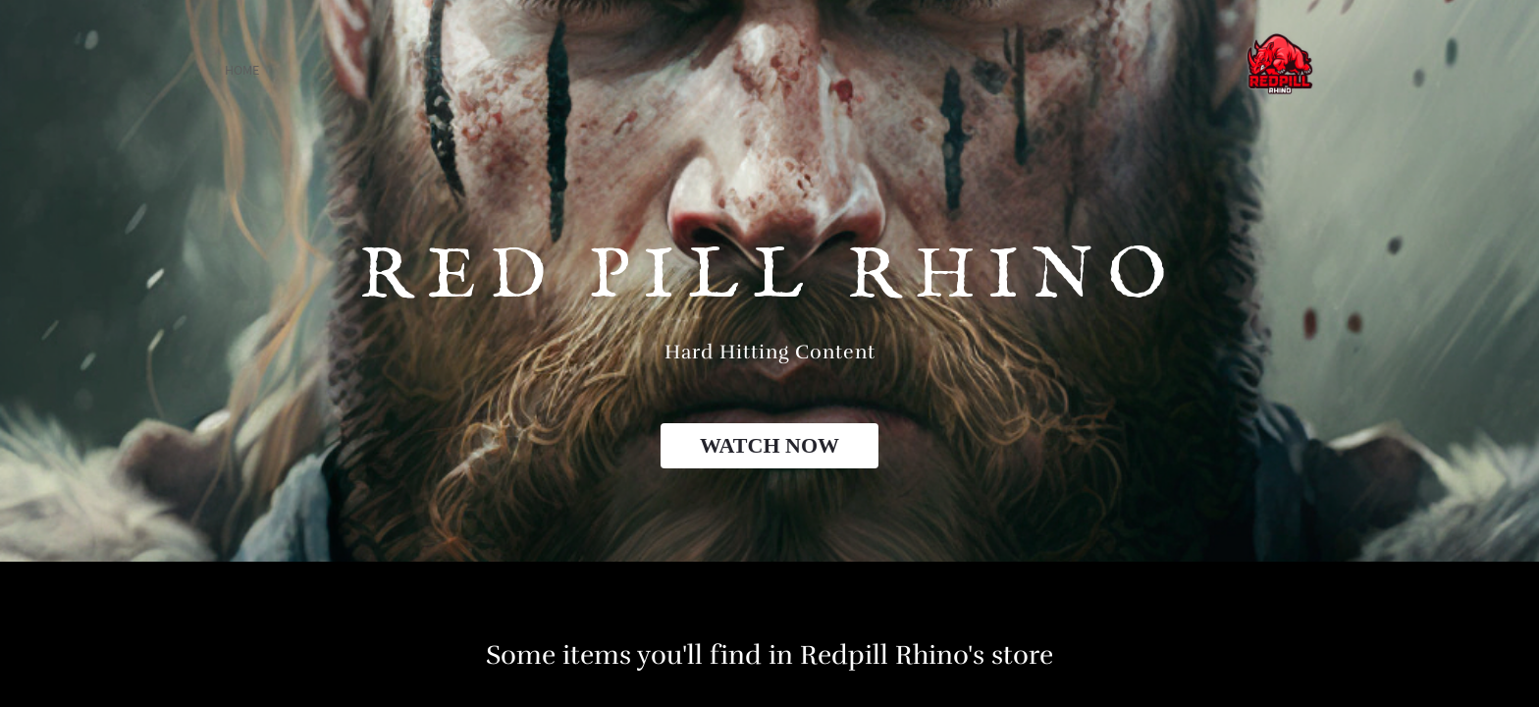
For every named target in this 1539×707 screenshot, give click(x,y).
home (242, 70)
